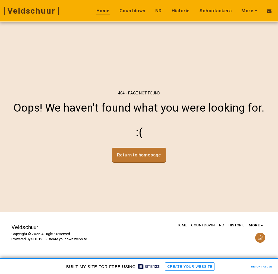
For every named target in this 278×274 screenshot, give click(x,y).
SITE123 (38, 239)
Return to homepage (139, 155)
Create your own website (67, 239)
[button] (269, 10)
